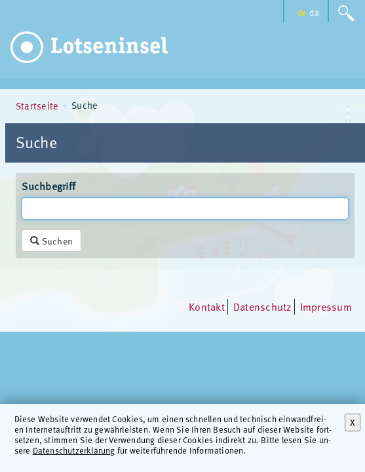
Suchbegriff (48, 186)
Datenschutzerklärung (74, 450)
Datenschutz (262, 307)
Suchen (51, 241)
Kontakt (207, 307)
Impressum (326, 307)
